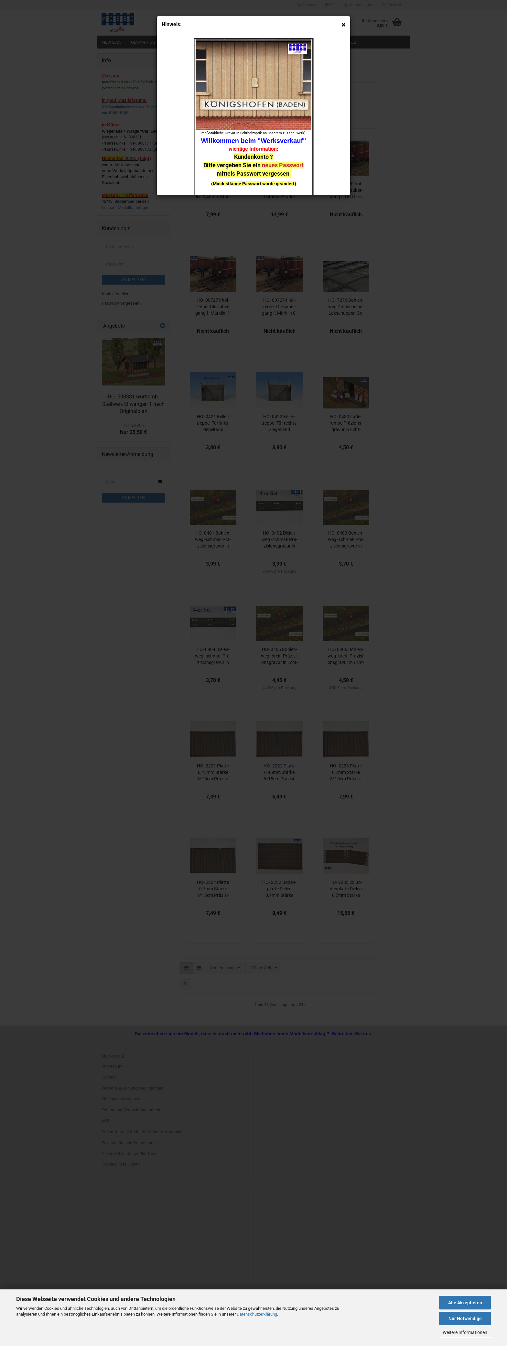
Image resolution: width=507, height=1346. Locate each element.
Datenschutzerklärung (257, 1314)
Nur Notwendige (465, 1318)
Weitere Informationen (465, 1332)
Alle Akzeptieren (465, 1302)
